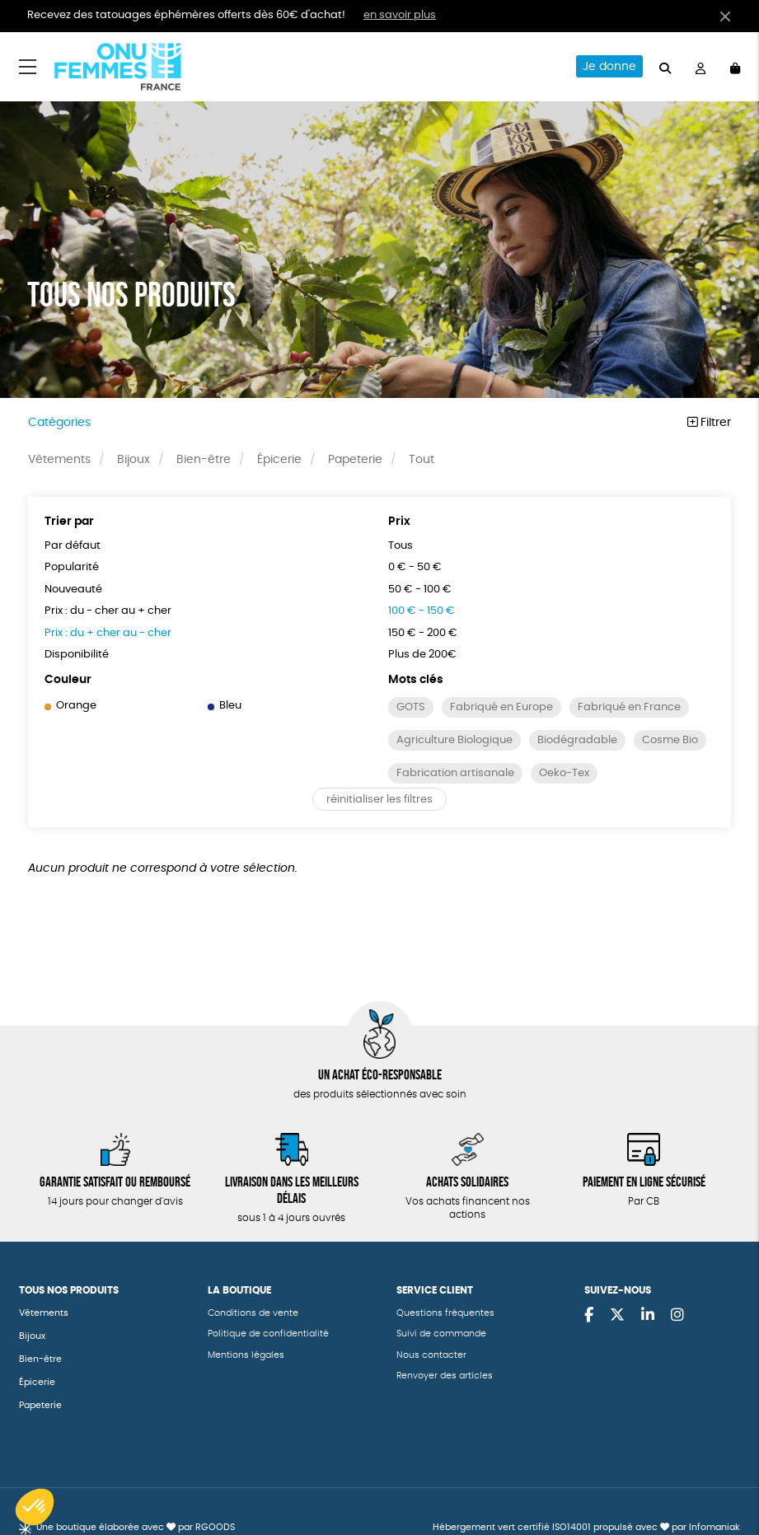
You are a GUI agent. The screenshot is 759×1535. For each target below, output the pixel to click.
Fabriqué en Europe (501, 707)
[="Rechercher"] (665, 66)
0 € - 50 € (415, 567)
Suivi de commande (441, 1333)
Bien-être (203, 460)
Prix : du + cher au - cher (108, 633)
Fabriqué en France (629, 707)
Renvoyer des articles (444, 1375)
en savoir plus (399, 15)
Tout (421, 460)
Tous (400, 546)
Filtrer (709, 422)
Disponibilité (77, 654)
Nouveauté (73, 589)
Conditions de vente (253, 1312)
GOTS (410, 707)
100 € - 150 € (421, 611)
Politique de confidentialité (268, 1333)
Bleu (224, 705)
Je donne (609, 67)
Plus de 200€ (422, 654)
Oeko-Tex (564, 773)
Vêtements (59, 460)
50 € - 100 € (420, 589)
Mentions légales (246, 1355)
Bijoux (133, 460)
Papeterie (355, 460)
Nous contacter (431, 1355)
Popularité (72, 567)
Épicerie (279, 460)
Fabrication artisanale (455, 773)
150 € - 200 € (422, 633)
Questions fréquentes (445, 1312)
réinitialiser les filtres (379, 799)
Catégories (59, 422)
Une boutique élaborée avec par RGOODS (135, 1527)
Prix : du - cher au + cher (108, 611)
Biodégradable (577, 740)
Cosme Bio (670, 740)
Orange (70, 705)
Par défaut (73, 546)
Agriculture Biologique (454, 740)
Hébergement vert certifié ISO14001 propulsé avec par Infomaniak (586, 1527)
